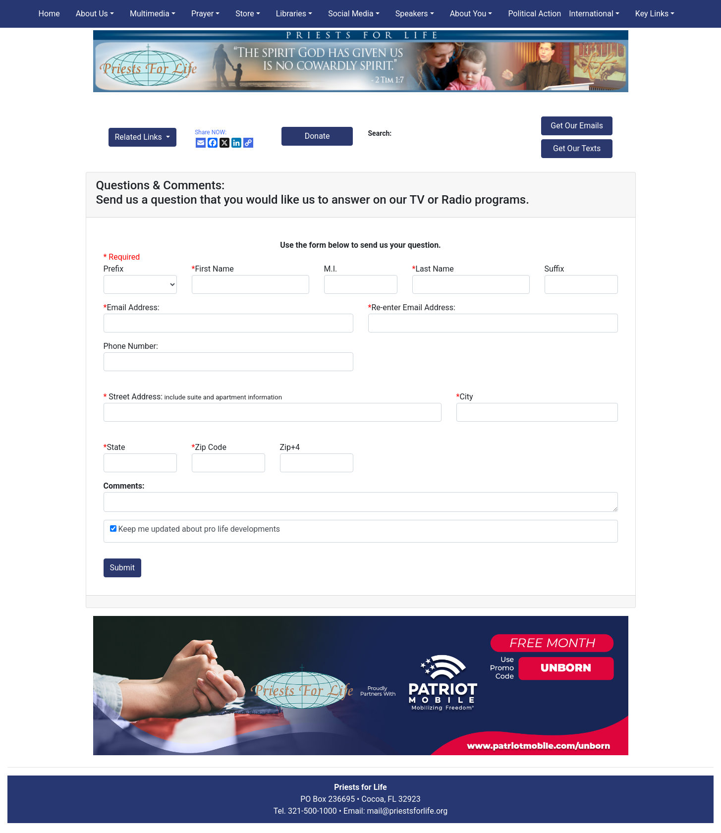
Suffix (554, 269)
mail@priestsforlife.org (407, 811)
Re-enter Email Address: (411, 307)
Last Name (433, 269)
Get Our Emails (577, 125)
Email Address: (132, 307)
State (116, 447)
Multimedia (149, 13)
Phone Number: (131, 346)
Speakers (411, 13)
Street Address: (195, 396)
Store (244, 13)
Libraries (291, 13)
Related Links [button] (139, 137)
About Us (92, 13)
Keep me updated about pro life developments (198, 529)
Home (49, 13)
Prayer (202, 13)
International (591, 13)
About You (468, 13)
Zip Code (209, 447)
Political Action (534, 13)
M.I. (330, 269)
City (466, 396)
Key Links (651, 13)
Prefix (114, 269)
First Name (213, 269)
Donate (317, 136)
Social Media (351, 13)
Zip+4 (290, 447)
